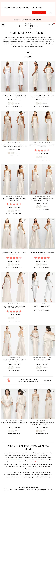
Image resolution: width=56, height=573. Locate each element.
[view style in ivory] (12, 103)
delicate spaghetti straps (41, 462)
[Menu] (3, 25)
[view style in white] (40, 103)
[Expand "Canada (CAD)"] (39, 12)
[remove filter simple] (28, 57)
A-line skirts (15, 460)
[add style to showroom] (25, 63)
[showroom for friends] (49, 25)
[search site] (6, 25)
